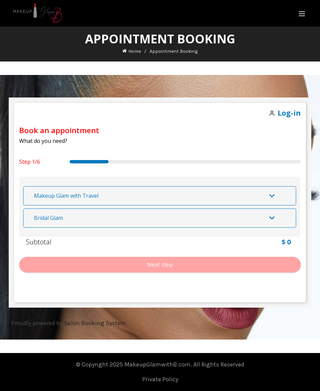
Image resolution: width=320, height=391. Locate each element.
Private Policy (160, 379)
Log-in (289, 113)
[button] (160, 196)
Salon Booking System (95, 323)
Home (134, 51)
